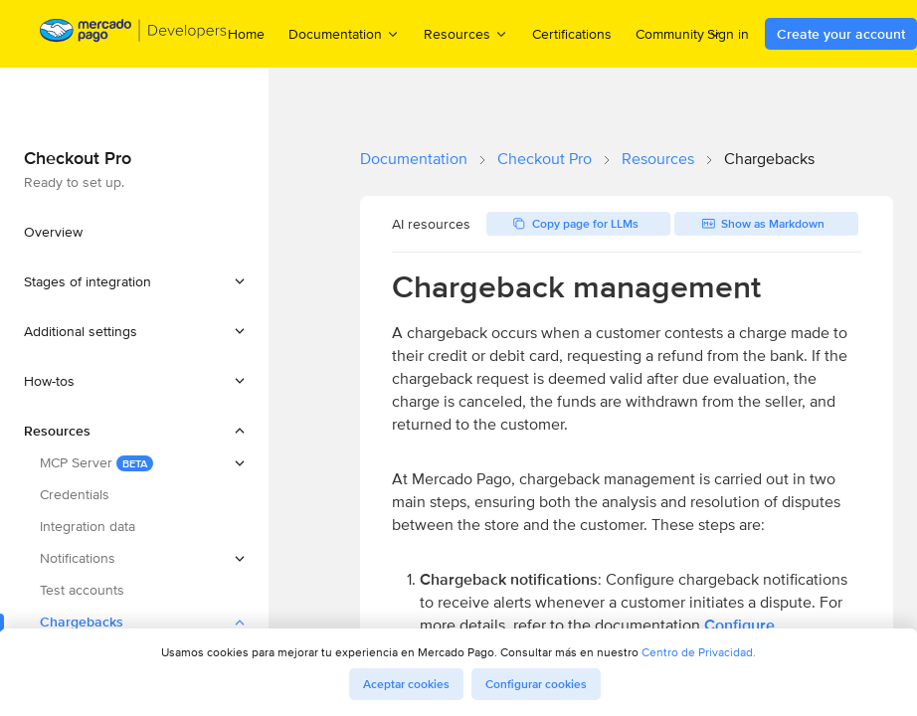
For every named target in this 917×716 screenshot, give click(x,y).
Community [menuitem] (679, 33)
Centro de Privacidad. (699, 651)
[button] (134, 281)
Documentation (413, 158)
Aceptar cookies (406, 684)
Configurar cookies (536, 684)
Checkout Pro (544, 158)
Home (246, 34)
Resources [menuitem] (466, 33)
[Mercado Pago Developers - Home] (134, 34)
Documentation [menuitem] (344, 33)
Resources (658, 158)
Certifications (572, 34)
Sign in (728, 34)
